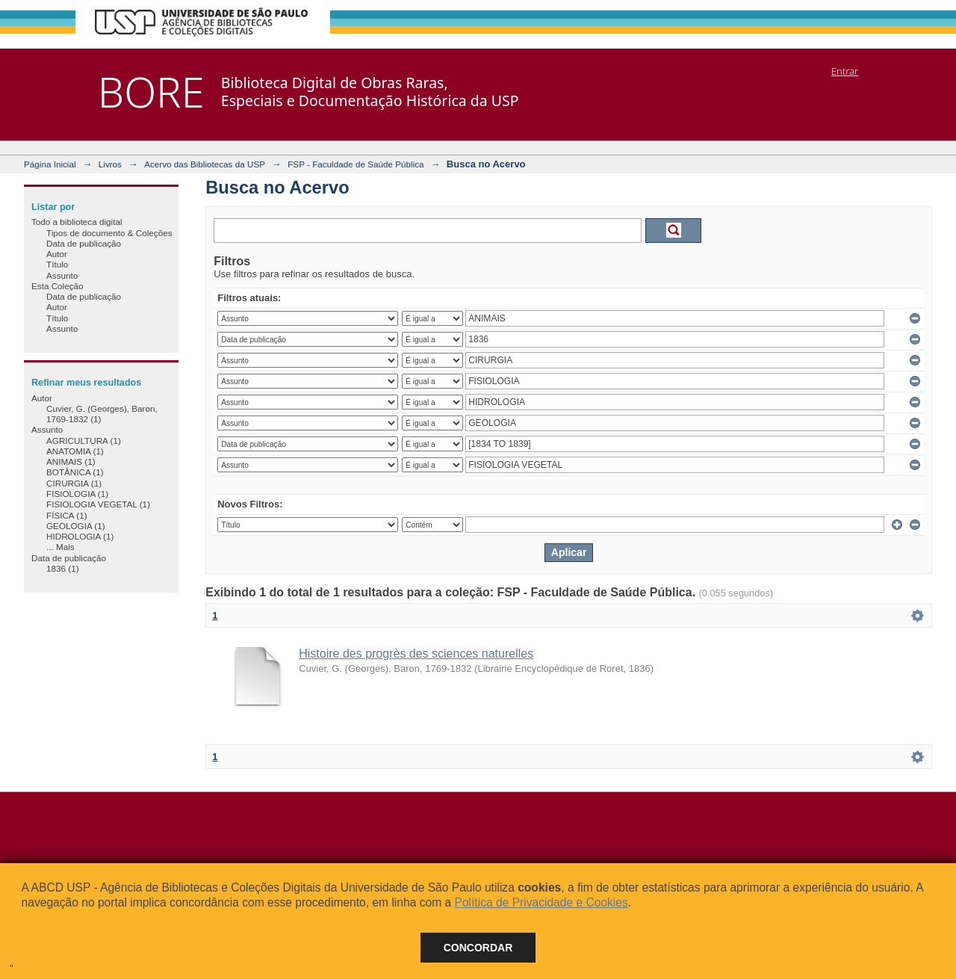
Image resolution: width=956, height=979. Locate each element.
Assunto (62, 275)
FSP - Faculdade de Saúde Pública (355, 164)
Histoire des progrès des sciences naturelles (416, 653)
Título (57, 264)
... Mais (60, 547)
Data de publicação (83, 243)
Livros (110, 164)
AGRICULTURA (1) (83, 440)
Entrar (844, 71)
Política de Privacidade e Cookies (540, 902)
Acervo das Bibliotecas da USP (204, 164)
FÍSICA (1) (66, 515)
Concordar (478, 948)
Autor (56, 254)
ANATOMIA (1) (75, 451)
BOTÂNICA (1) (75, 472)
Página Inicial (50, 164)
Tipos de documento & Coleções (109, 233)
